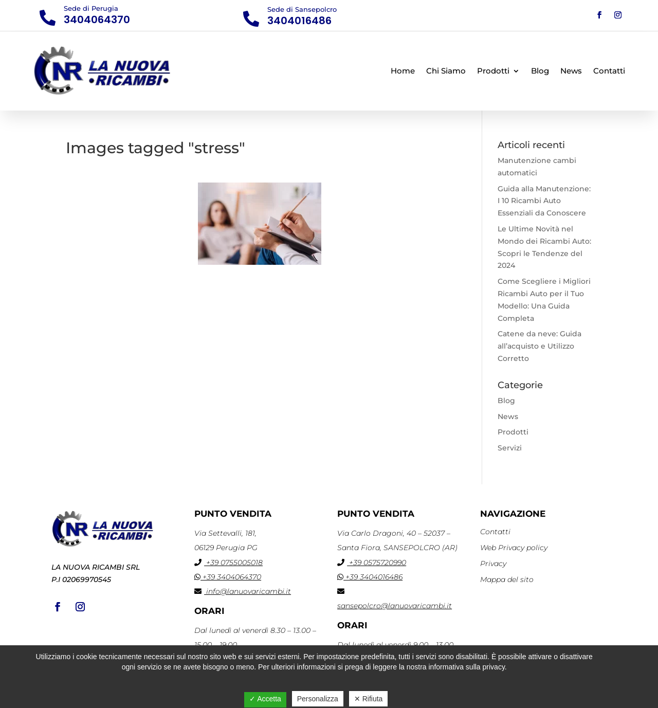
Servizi (510, 447)
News (571, 71)
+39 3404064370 (227, 577)
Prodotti (493, 71)
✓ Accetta (265, 699)
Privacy (493, 563)
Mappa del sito (507, 579)
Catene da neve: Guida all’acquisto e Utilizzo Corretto (539, 346)
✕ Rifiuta (368, 699)
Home (403, 71)
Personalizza (317, 699)
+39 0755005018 (228, 562)
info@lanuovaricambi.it (242, 591)
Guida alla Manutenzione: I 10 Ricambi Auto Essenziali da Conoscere (544, 201)
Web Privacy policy (513, 547)
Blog (540, 71)
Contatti (609, 71)
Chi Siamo (446, 71)
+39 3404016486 (370, 577)
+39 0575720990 (371, 562)
